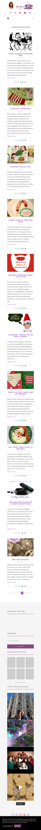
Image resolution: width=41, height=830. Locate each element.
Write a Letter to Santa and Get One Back (20, 393)
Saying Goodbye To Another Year (20, 54)
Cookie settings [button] (8, 826)
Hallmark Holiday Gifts (20, 167)
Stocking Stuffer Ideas (20, 109)
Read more (11, 78)
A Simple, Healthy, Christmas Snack (20, 221)
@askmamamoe (20, 682)
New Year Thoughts (20, 559)
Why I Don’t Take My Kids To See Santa (20, 448)
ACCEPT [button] (17, 826)
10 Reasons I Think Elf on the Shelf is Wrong (20, 335)
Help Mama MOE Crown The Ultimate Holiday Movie (20, 503)
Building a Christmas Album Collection (21, 276)
